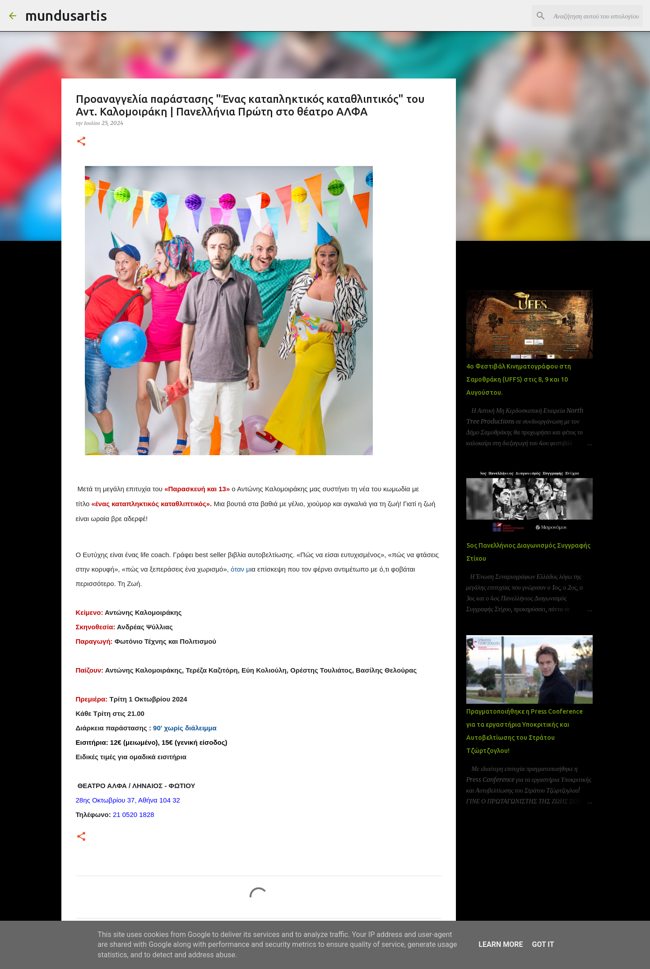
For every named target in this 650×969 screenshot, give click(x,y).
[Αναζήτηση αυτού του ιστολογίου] (595, 16)
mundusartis (66, 15)
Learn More (500, 944)
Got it (543, 944)
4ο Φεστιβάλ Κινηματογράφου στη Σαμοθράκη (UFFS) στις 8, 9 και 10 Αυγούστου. (518, 379)
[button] (81, 142)
